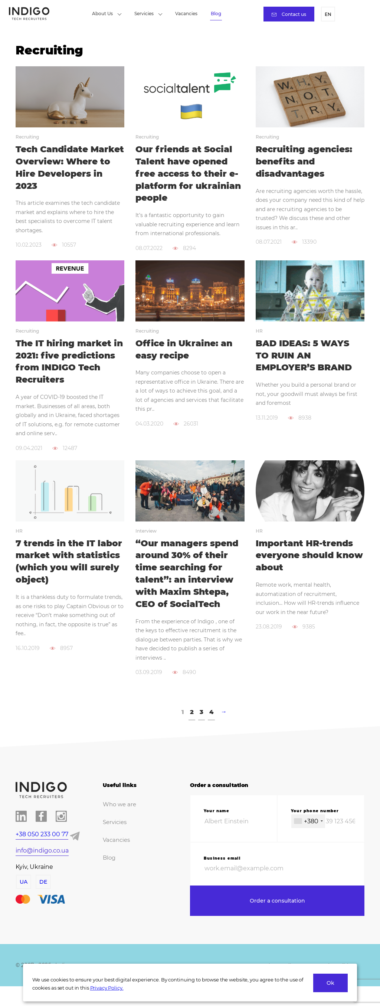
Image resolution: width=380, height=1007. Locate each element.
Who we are (118, 822)
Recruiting (27, 137)
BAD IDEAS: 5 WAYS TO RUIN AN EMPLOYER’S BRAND (305, 358)
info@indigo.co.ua (42, 868)
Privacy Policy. (107, 988)
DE (43, 899)
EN (328, 14)
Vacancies (186, 13)
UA (23, 899)
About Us (107, 13)
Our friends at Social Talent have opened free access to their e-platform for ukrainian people (189, 174)
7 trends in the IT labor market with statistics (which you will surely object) (66, 578)
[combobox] (308, 839)
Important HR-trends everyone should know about (306, 572)
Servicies (148, 13)
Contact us (289, 14)
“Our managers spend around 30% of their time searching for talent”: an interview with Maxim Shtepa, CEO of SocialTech (188, 590)
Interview (146, 546)
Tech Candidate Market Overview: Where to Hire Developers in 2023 (62, 168)
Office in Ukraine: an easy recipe (185, 351)
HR (259, 333)
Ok (330, 983)
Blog (216, 13)
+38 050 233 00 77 (42, 852)
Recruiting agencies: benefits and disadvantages (306, 162)
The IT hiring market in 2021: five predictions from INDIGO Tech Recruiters (65, 370)
